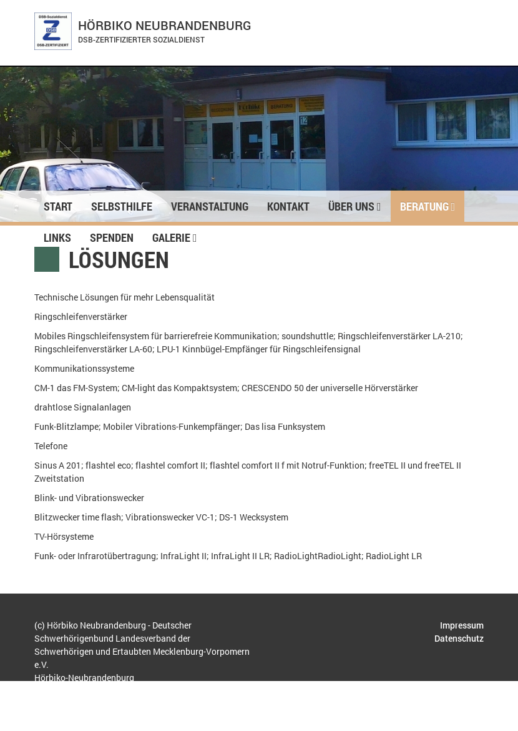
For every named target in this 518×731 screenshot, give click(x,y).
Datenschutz (459, 638)
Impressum (462, 625)
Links (57, 237)
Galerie (174, 237)
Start (58, 206)
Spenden (112, 237)
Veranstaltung (209, 206)
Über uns (354, 206)
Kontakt (288, 206)
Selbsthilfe (121, 206)
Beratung (428, 206)
